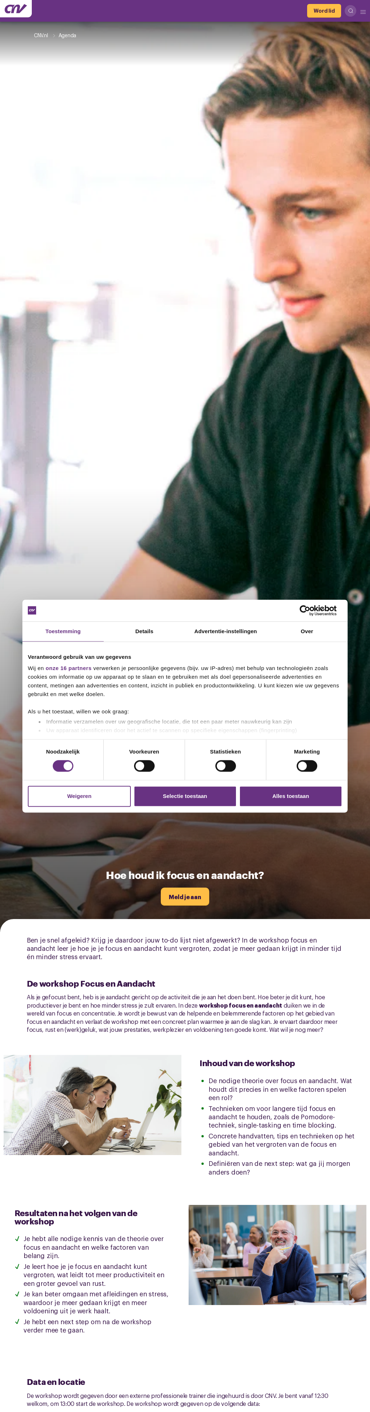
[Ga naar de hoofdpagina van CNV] (16, 8)
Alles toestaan (290, 796)
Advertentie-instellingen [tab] (225, 631)
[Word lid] (324, 11)
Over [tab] (307, 631)
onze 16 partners (68, 668)
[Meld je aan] (185, 897)
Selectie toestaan (185, 796)
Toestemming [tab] (63, 631)
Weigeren (79, 796)
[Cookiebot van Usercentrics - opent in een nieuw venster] (310, 610)
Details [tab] (144, 631)
